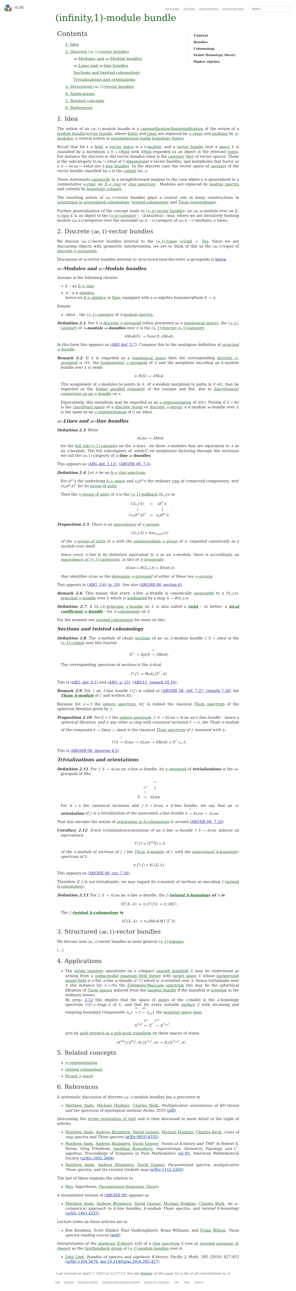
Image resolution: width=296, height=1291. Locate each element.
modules (220, 133)
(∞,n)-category (122, 215)
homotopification (187, 129)
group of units (103, 486)
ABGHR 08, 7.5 (134, 464)
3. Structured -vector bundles (99, 86)
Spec (116, 297)
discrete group (129, 407)
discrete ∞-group (166, 407)
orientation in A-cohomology (143, 822)
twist (193, 606)
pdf (171, 1110)
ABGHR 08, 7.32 (206, 822)
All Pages (189, 8)
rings (152, 133)
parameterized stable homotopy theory (147, 138)
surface (188, 1004)
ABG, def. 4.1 (84, 682)
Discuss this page (233, 8)
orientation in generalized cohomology (93, 202)
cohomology (129, 611)
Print (187, 1282)
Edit (57, 1282)
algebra (86, 293)
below (220, 259)
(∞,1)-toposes (171, 941)
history (146, 1273)
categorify (100, 179)
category (176, 156)
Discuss (68, 1282)
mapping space (177, 1012)
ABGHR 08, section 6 (160, 585)
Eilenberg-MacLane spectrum (155, 985)
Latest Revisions (208, 8)
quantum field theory (140, 976)
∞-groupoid (141, 576)
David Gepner (146, 1132)
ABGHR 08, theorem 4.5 (94, 751)
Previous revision (88, 1282)
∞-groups (150, 524)
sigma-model (107, 976)
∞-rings (196, 133)
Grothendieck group (103, 1248)
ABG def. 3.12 (102, 464)
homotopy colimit (103, 189)
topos (233, 152)
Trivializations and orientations (104, 79)
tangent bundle (161, 990)
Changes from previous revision (121, 1282)
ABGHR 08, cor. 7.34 (108, 873)
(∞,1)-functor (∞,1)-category (177, 328)
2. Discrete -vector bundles (97, 51)
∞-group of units (94, 494)
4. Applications (80, 93)
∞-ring (89, 184)
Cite (176, 1282)
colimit (129, 171)
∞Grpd (185, 241)
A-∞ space (115, 481)
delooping (120, 576)
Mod (125, 152)
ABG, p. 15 (119, 682)
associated (204, 593)
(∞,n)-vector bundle (164, 211)
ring (175, 481)
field (98, 147)
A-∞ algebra (94, 297)
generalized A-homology (215, 852)
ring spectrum (141, 184)
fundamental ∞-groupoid (123, 362)
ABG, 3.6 (97, 585)
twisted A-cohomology (95, 912)
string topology (89, 971)
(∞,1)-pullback (144, 494)
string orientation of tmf (111, 1119)
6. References (78, 107)
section (217, 166)
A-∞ (114, 472)
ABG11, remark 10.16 (154, 682)
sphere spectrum (119, 704)
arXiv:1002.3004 (97, 1158)
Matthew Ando (79, 1105)
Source (199, 1282)
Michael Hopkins (113, 1105)
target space (185, 976)
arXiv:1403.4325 (82, 1213)
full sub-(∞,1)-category (96, 446)
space (224, 147)
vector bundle (99, 133)
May (69, 1186)
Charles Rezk (145, 1105)
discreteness (225, 389)
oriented (219, 990)
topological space (200, 323)
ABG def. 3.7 (123, 344)
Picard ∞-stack (79, 1076)
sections (142, 638)
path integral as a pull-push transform (115, 1033)
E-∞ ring (112, 184)
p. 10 (114, 585)
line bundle (116, 166)
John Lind (74, 1257)
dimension (136, 161)
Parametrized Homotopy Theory (129, 1186)
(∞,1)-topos (166, 241)
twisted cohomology (150, 202)
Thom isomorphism (196, 202)
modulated (137, 598)
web (115, 1235)
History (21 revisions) (156, 1282)
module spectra (224, 184)
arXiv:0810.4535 (141, 1137)
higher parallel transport (120, 389)
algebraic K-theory (115, 1243)
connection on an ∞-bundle (86, 394)
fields (133, 133)
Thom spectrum (209, 704)
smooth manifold (172, 971)
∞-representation (175, 402)
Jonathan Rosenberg (133, 1148)
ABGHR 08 (116, 1195)
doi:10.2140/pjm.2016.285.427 (129, 1261)
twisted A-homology (189, 895)
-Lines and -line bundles (100, 65)
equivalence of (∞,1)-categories (90, 559)
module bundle (71, 133)
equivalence (124, 524)
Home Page (172, 8)
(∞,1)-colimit (72, 643)
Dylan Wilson (213, 1230)
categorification (155, 129)
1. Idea (72, 44)
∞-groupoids (151, 559)
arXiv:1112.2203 (166, 1169)
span (197, 1012)
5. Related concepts (84, 100)
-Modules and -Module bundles (107, 58)
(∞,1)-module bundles (148, 1248)
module (154, 147)
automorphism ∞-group (155, 541)
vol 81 (184, 1153)
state (162, 1000)
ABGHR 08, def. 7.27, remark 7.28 (196, 691)
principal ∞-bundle (78, 598)
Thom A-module (77, 695)
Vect (190, 156)
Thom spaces (100, 990)
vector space (122, 147)
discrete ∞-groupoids (77, 251)
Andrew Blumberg (113, 1132)
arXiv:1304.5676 (82, 1261)
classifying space (89, 407)
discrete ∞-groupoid (122, 323)
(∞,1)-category (100, 314)
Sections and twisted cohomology (106, 72)
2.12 (89, 1000)
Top (205, 241)
